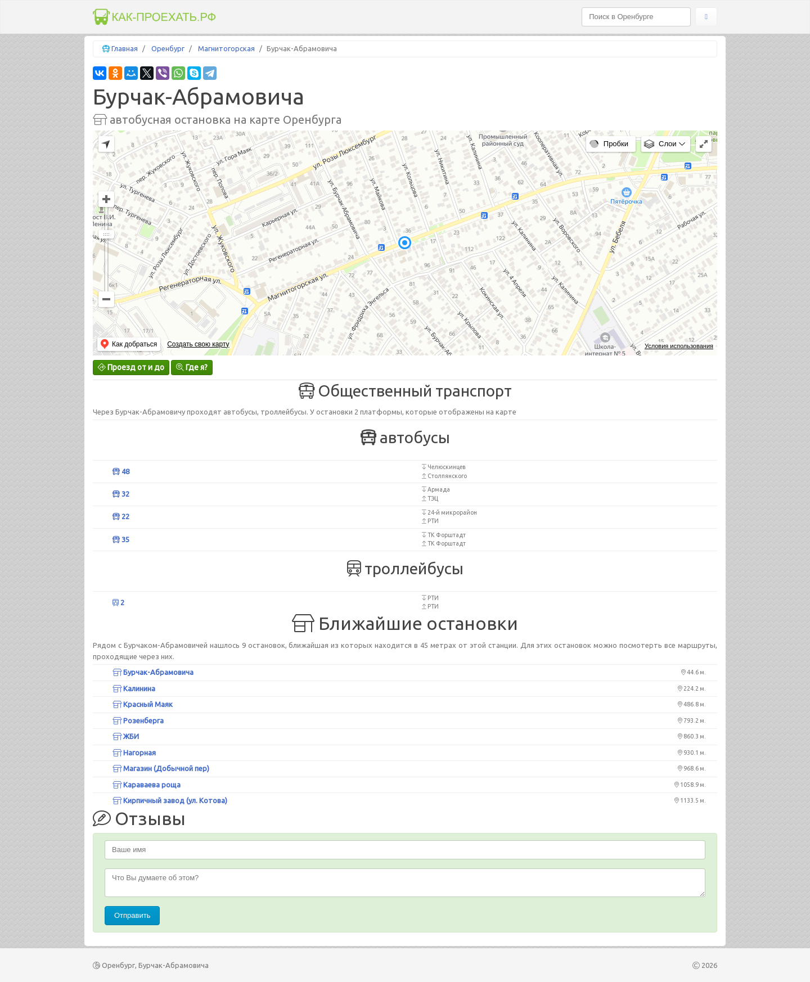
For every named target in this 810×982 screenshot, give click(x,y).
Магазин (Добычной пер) (160, 768)
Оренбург (167, 48)
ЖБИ (125, 736)
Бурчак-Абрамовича (153, 672)
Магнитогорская (226, 48)
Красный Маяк (142, 704)
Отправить (132, 915)
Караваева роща (146, 785)
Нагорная (134, 752)
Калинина (133, 688)
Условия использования (679, 346)
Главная (124, 48)
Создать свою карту (198, 344)
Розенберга (138, 720)
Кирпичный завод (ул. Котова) (169, 800)
